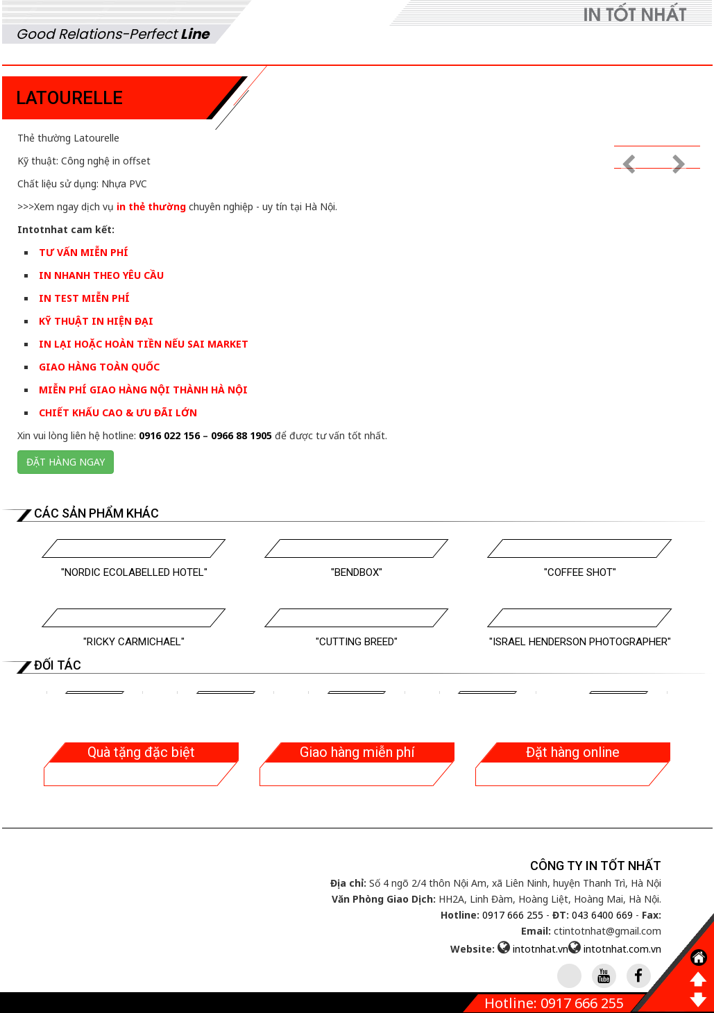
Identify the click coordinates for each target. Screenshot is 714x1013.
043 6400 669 (602, 914)
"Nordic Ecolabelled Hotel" (134, 572)
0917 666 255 (512, 914)
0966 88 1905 (241, 435)
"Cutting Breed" (357, 642)
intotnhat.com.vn (622, 948)
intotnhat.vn (540, 948)
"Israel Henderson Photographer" (580, 642)
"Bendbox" (356, 572)
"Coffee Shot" (580, 572)
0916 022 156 (169, 435)
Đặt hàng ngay (65, 461)
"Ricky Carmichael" (134, 642)
